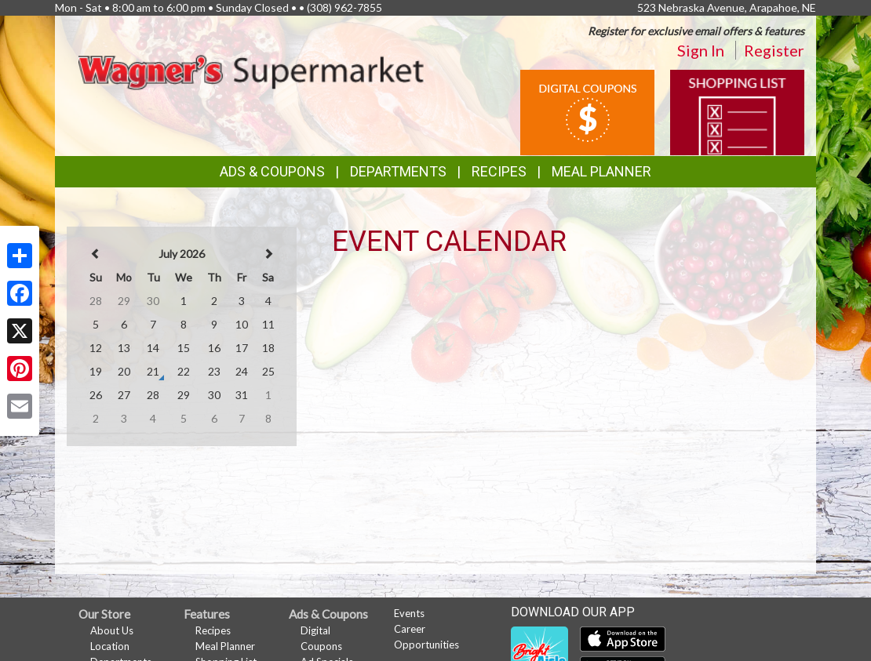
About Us (111, 630)
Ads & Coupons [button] (272, 171)
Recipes (499, 171)
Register (774, 50)
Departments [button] (398, 171)
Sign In (700, 50)
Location (109, 646)
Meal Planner (601, 171)
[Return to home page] (251, 70)
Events (409, 613)
